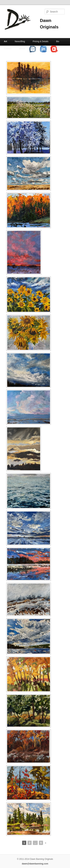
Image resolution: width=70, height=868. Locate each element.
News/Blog (20, 41)
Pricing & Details (40, 41)
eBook (22, 48)
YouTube (56, 48)
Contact (7, 48)
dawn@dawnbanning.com (35, 863)
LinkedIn (46, 48)
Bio (57, 41)
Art (5, 41)
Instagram (35, 48)
